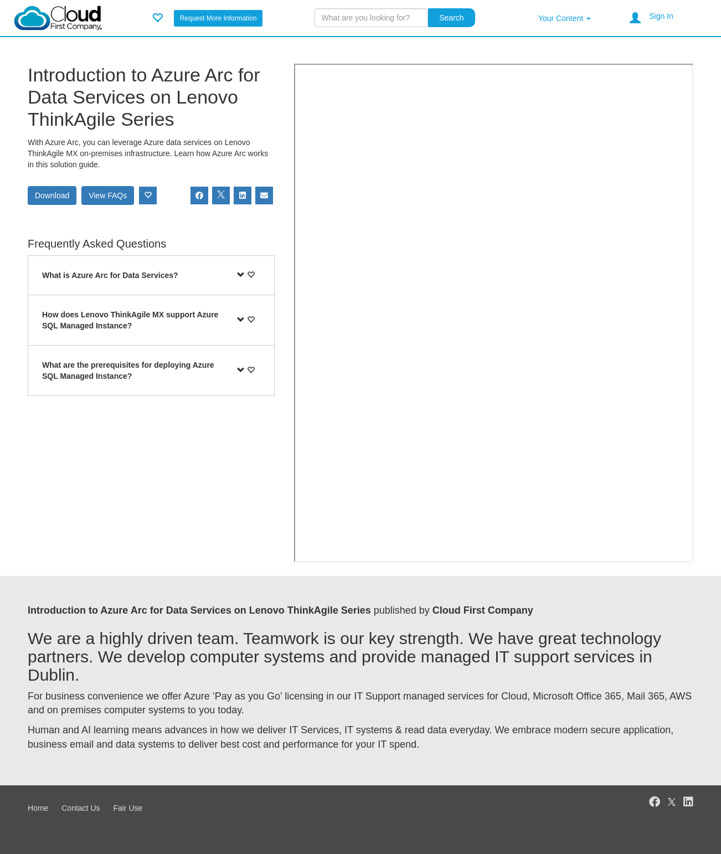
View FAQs (108, 195)
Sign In (661, 16)
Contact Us (80, 808)
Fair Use (127, 808)
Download (52, 195)
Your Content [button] (564, 18)
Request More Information (218, 18)
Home (38, 808)
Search (451, 17)
